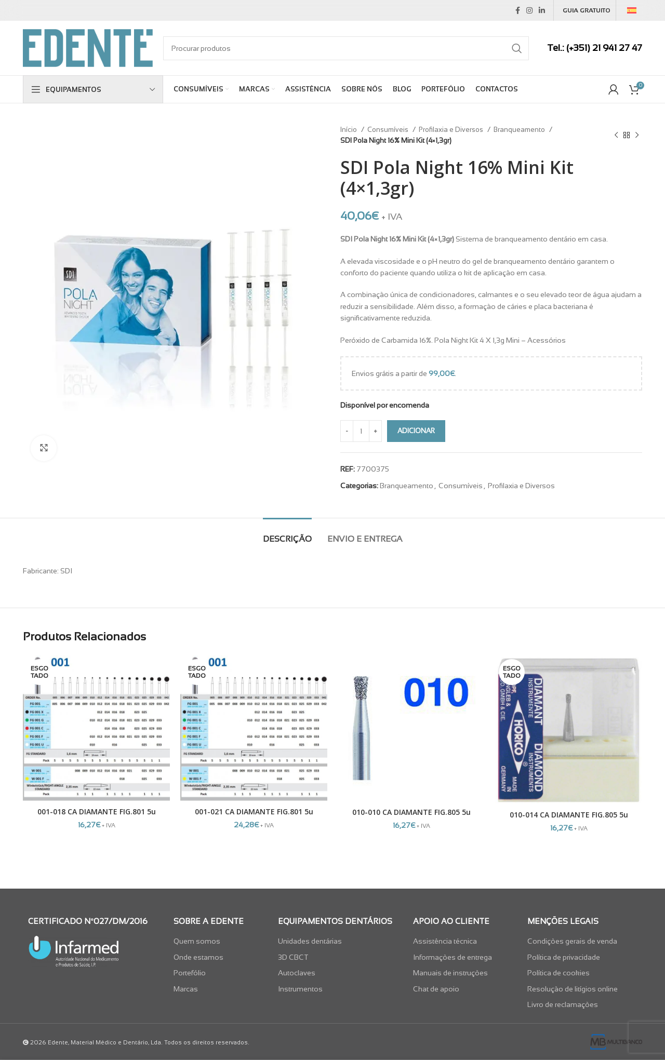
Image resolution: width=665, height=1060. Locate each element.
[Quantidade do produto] (361, 431)
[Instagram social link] (529, 10)
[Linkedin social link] (542, 10)
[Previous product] (616, 135)
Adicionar (416, 431)
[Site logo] (88, 47)
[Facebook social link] (517, 10)
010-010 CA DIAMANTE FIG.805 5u (411, 812)
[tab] (287, 533)
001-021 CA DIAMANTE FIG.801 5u (254, 811)
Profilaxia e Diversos (452, 129)
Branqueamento (520, 129)
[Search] (346, 48)
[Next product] (637, 135)
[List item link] (218, 941)
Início (349, 129)
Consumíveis (388, 129)
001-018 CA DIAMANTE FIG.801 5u (96, 811)
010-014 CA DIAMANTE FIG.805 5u (569, 815)
